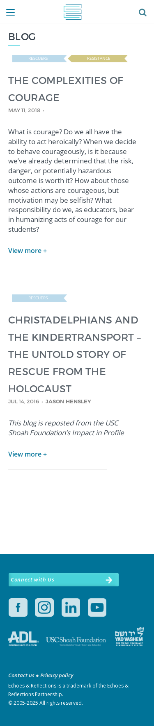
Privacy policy (56, 675)
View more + (27, 250)
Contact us (21, 675)
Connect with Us (32, 579)
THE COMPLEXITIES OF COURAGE (66, 88)
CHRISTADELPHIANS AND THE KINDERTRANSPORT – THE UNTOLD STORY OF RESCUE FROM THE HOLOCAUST (74, 354)
